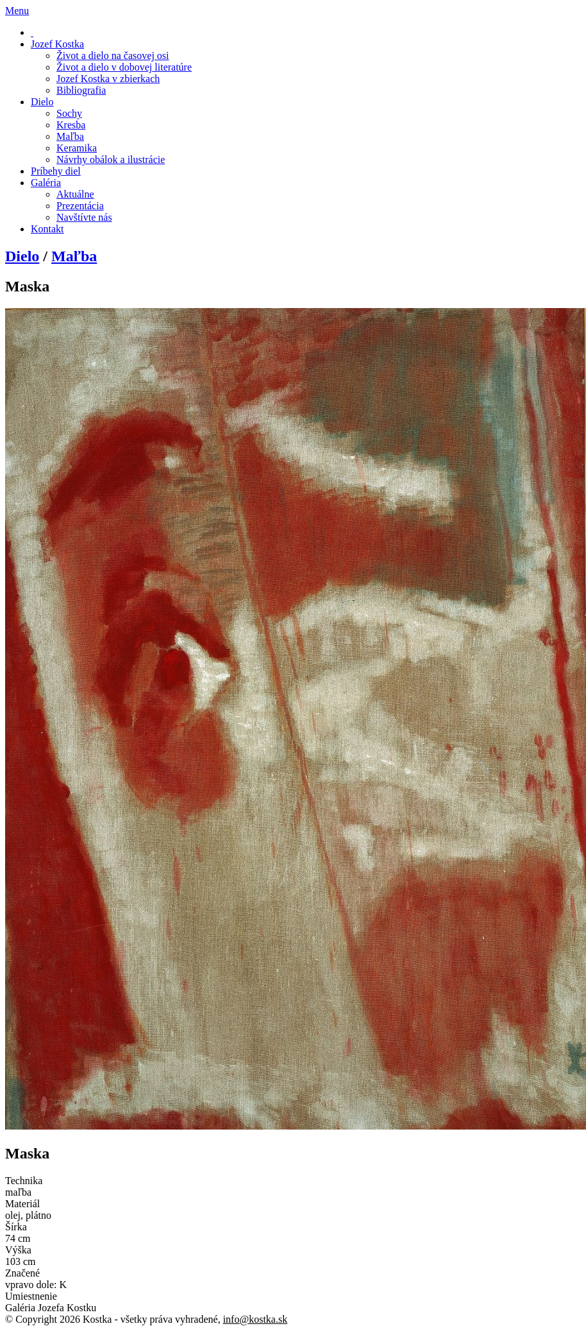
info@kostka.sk (255, 1319)
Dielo (22, 256)
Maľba (74, 256)
